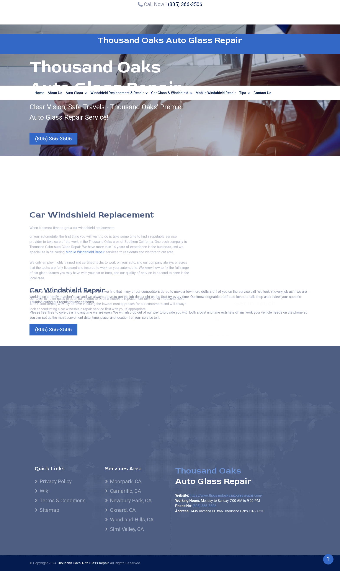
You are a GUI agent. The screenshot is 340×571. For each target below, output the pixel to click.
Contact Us (262, 93)
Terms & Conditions (62, 501)
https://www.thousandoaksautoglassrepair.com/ (226, 495)
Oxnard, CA (123, 510)
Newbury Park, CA (131, 501)
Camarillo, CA (125, 491)
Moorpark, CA (126, 481)
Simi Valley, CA (127, 529)
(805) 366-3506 (185, 4)
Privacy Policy (56, 481)
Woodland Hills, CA (132, 520)
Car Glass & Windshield (169, 93)
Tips (242, 93)
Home (39, 93)
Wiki (45, 491)
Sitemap (49, 510)
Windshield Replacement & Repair (117, 93)
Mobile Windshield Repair (216, 93)
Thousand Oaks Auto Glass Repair (170, 40)
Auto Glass (74, 93)
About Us (55, 93)
